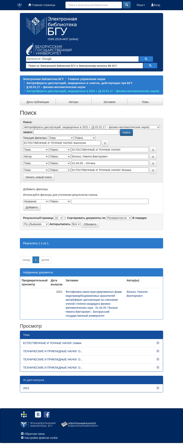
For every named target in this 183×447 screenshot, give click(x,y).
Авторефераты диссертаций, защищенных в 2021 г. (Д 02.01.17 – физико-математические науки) (92, 91)
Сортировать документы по (86, 218)
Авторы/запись (59, 224)
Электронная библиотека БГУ (43, 79)
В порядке (139, 218)
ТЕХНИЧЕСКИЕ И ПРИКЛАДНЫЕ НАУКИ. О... (53, 351)
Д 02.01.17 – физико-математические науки (56, 87)
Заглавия (109, 102)
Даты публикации (37, 102)
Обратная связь (34, 433)
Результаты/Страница (38, 218)
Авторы (73, 102)
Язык (141, 5)
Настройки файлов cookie (41, 437)
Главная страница (41, 5)
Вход (155, 5)
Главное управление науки (86, 79)
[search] (82, 59)
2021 (26, 388)
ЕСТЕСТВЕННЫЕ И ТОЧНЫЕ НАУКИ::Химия (52, 343)
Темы (145, 102)
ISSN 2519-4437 (58, 39)
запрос (28, 132)
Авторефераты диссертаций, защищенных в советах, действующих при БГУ (79, 83)
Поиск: (27, 122)
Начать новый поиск (39, 177)
